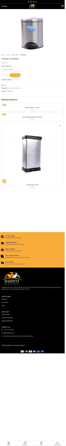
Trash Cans (23, 55)
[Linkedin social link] (33, 1)
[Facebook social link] (28, 1)
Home (3, 55)
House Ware (15, 55)
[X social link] (31, 1)
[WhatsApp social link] (36, 1)
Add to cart (15, 75)
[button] (4, 181)
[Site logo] (32, 6)
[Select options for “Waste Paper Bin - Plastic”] (4, 104)
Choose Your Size (6, 66)
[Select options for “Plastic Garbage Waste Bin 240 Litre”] (4, 113)
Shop (8, 55)
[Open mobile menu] (4, 6)
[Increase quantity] (7, 75)
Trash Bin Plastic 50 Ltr (32, 185)
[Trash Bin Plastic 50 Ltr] (32, 153)
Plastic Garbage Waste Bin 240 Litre (32, 117)
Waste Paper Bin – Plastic (32, 107)
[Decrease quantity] (2, 75)
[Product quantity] (5, 75)
